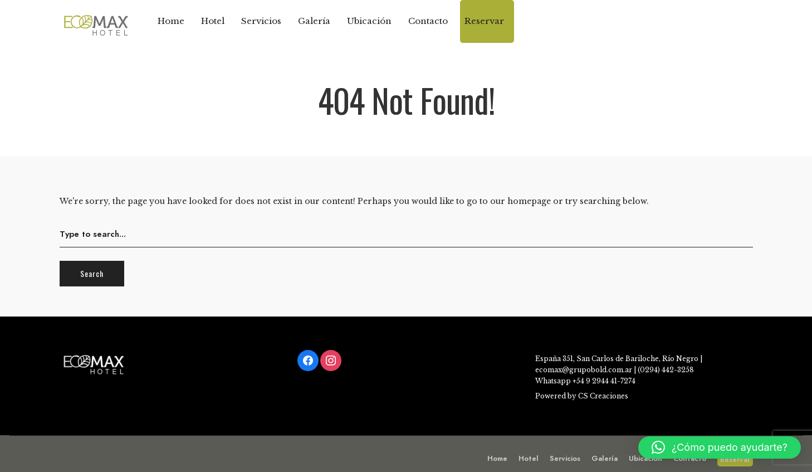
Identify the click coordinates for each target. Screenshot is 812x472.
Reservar (484, 21)
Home (171, 21)
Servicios (261, 21)
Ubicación (369, 21)
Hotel (212, 21)
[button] (719, 447)
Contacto (428, 21)
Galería (314, 21)
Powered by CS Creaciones (581, 396)
